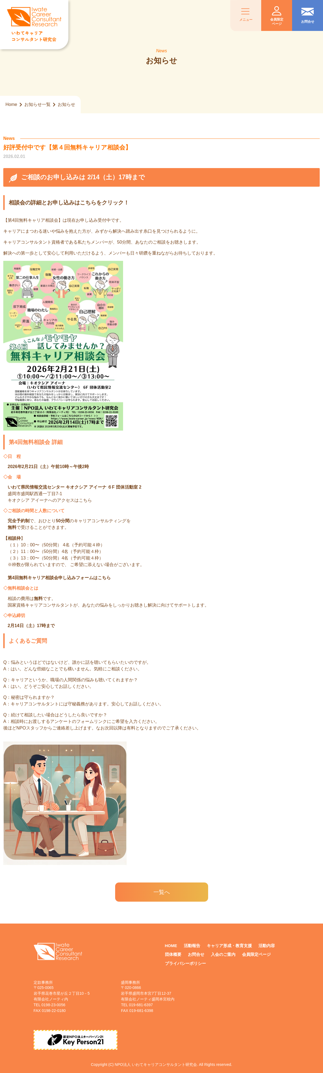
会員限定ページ (256, 954)
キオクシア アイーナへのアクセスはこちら (50, 500)
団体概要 (173, 954)
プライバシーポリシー (185, 963)
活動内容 (266, 945)
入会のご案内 (223, 954)
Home (11, 104)
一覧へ (161, 892)
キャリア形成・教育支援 (229, 945)
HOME (171, 945)
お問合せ (196, 954)
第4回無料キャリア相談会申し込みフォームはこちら (59, 577)
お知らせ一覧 (37, 104)
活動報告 (192, 945)
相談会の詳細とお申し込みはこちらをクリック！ (69, 203)
